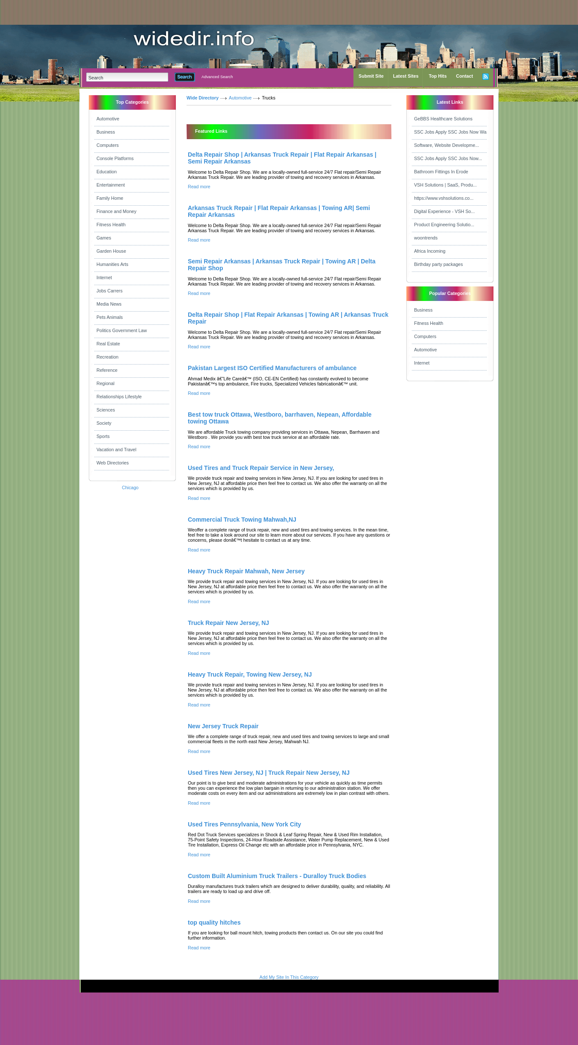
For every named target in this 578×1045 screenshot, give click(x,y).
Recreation (107, 356)
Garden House (111, 251)
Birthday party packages (438, 264)
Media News (109, 303)
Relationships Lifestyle (119, 396)
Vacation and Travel (116, 449)
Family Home (109, 198)
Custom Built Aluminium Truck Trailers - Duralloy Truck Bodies (277, 876)
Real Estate (108, 343)
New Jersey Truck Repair (223, 726)
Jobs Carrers (109, 290)
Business (105, 131)
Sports (103, 436)
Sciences (105, 409)
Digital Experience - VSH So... (444, 211)
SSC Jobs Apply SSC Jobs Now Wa (450, 131)
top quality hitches (214, 922)
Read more (199, 186)
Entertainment (110, 184)
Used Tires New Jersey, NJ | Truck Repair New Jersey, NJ (269, 772)
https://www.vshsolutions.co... (443, 198)
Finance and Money (116, 211)
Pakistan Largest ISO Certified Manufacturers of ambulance (272, 368)
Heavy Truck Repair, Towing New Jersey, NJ (250, 674)
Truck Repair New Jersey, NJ (228, 622)
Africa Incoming (429, 251)
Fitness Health (111, 224)
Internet (104, 277)
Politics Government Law (121, 330)
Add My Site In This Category (289, 977)
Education (106, 171)
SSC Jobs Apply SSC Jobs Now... (448, 158)
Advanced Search (217, 77)
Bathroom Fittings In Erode (441, 171)
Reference (106, 370)
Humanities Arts (112, 264)
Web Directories (112, 462)
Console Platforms (115, 158)
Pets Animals (109, 317)
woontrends (426, 237)
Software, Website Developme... (446, 145)
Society (103, 423)
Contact (464, 76)
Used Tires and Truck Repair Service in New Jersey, (261, 467)
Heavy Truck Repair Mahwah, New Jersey (246, 571)
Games (103, 237)
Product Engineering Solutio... (444, 224)
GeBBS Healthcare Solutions (443, 118)
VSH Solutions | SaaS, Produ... (445, 184)
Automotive (107, 118)
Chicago (130, 487)
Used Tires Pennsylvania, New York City (244, 824)
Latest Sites (406, 76)
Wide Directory (203, 97)
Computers (107, 145)
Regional (105, 383)
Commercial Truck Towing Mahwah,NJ (242, 519)
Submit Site (371, 76)
